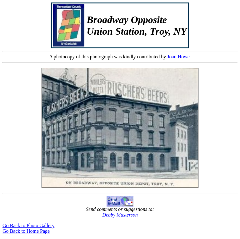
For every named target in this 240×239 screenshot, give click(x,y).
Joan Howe (178, 56)
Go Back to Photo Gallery (28, 225)
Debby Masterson (120, 214)
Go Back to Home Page (26, 231)
